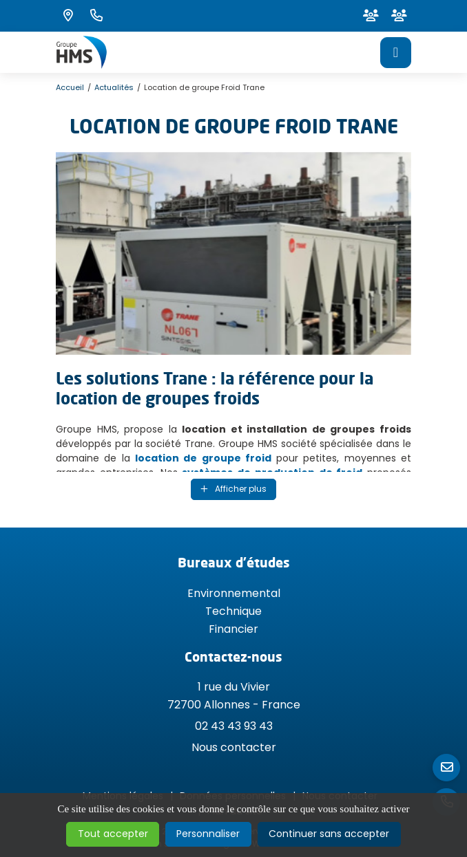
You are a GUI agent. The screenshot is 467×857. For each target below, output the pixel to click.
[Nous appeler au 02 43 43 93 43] (96, 15)
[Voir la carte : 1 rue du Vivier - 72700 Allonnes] (68, 15)
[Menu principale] (395, 52)
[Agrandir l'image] (233, 253)
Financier (233, 629)
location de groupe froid (203, 458)
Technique (233, 611)
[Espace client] (370, 15)
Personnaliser (208, 833)
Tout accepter (113, 833)
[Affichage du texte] (233, 489)
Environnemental (233, 593)
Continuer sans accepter (329, 833)
